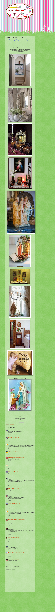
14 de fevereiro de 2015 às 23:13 (15, 559)
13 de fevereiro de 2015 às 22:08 (19, 552)
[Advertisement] (20, 600)
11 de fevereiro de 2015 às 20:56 (14, 471)
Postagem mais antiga (31, 607)
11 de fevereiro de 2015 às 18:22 (14, 451)
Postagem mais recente (9, 607)
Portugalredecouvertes (11, 457)
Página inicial (20, 607)
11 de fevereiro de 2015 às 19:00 (19, 457)
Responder (9, 434)
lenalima (9, 503)
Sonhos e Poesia (10, 484)
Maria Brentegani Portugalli (12, 519)
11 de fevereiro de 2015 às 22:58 (15, 503)
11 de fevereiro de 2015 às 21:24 (14, 488)
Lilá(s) (9, 471)
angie (9, 451)
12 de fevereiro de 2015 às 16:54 (15, 537)
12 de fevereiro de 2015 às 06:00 (21, 519)
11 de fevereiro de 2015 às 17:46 (15, 437)
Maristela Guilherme (11, 552)
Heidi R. (9, 437)
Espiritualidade (12, 424)
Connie (9, 559)
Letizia (9, 537)
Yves (9, 488)
